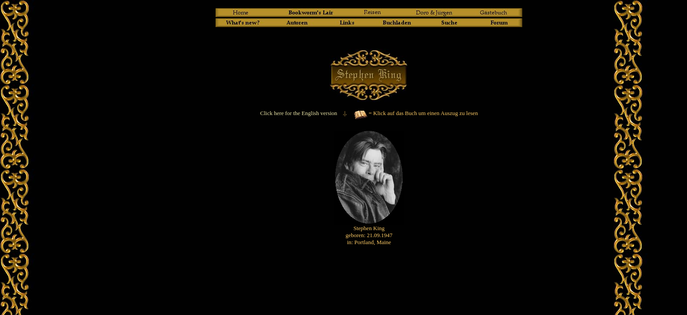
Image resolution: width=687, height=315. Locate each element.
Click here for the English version (298, 113)
